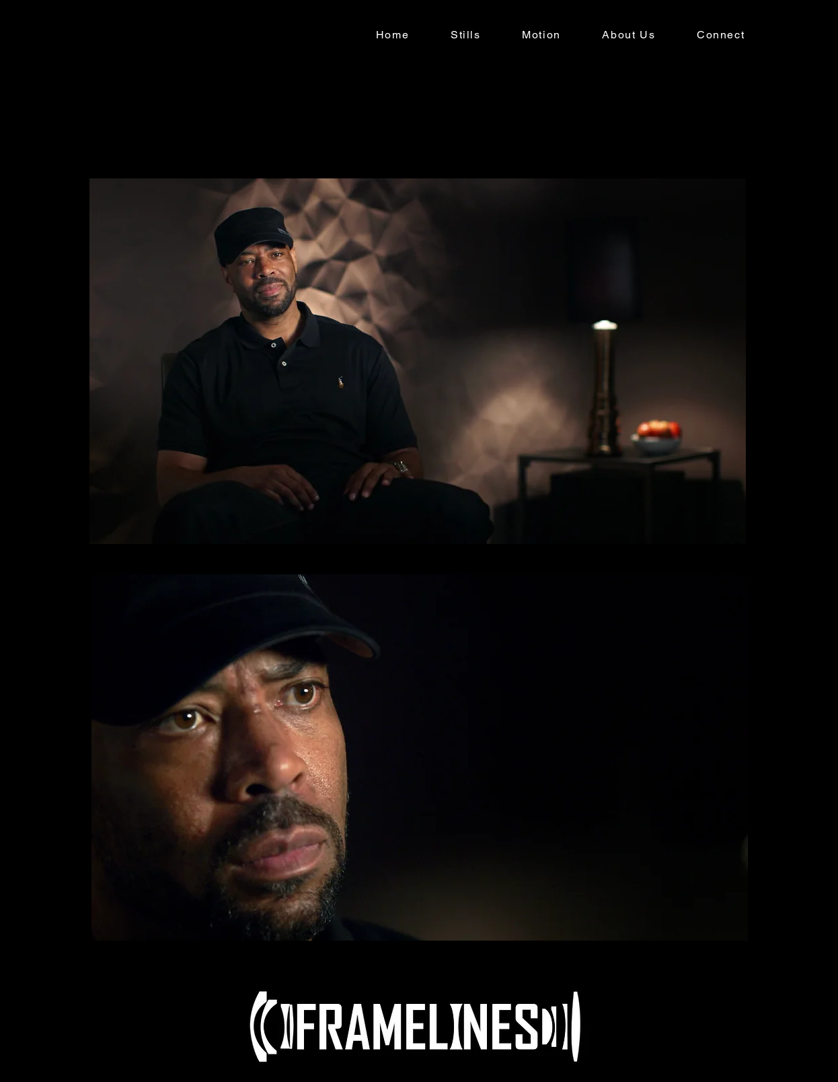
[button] (465, 35)
